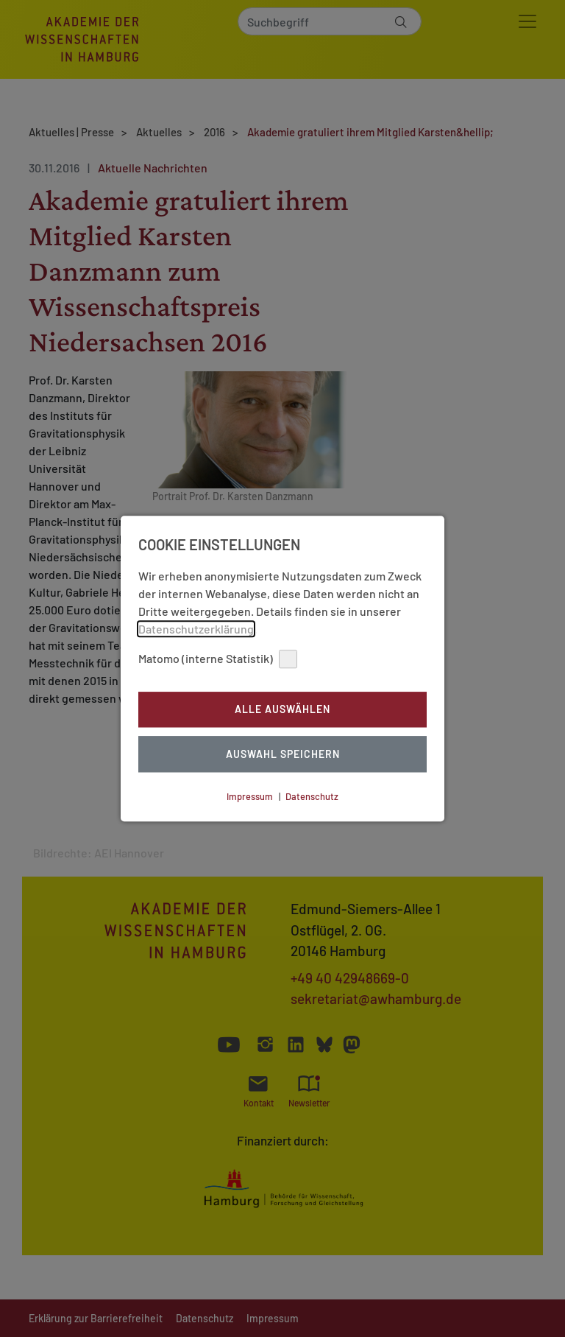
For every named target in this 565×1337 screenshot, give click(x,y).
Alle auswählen (282, 709)
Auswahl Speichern (283, 754)
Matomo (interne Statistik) (217, 659)
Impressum (250, 796)
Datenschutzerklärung (196, 629)
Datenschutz (311, 796)
